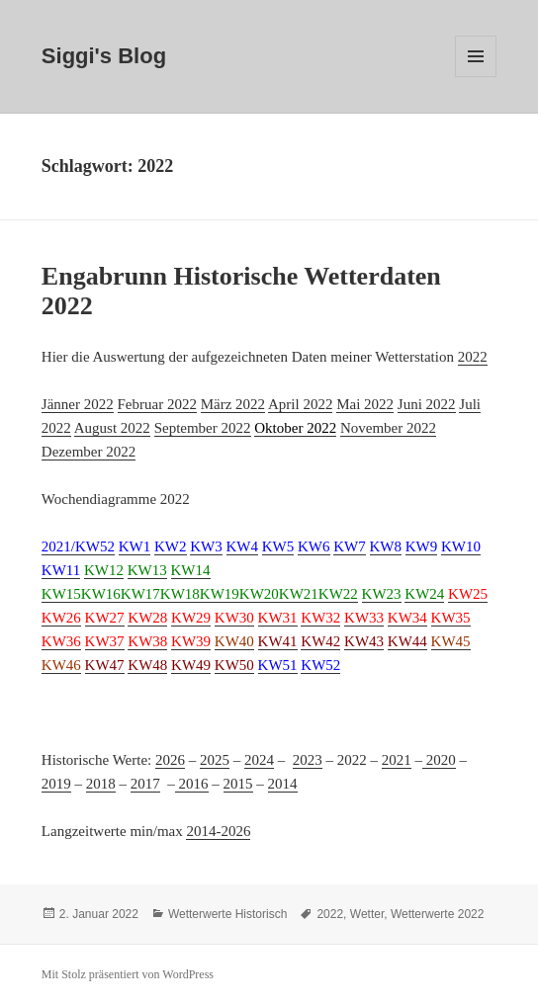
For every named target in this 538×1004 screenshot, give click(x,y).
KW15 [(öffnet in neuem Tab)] (61, 594)
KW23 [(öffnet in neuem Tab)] (382, 594)
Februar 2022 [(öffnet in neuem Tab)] (157, 404)
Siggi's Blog (104, 55)
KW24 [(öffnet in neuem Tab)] (424, 594)
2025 (214, 760)
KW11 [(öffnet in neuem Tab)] (61, 570)
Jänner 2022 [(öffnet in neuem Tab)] (78, 404)
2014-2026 (218, 831)
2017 (145, 784)
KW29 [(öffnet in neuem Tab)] (191, 618)
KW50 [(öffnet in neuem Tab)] (234, 665)
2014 (283, 784)
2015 (238, 784)
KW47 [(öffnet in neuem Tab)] (105, 665)
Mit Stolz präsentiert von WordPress (128, 974)
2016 (192, 784)
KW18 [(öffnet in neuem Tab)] (180, 594)
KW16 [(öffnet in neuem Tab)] (101, 594)
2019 (56, 784)
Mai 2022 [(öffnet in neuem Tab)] (365, 404)
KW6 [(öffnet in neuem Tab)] (314, 546)
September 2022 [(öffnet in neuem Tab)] (202, 428)
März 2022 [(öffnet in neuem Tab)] (233, 404)
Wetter (367, 914)
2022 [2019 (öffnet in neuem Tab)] (473, 357)
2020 (439, 760)
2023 (307, 760)
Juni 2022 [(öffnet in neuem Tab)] (427, 404)
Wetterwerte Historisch (227, 914)
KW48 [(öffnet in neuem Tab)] (147, 665)
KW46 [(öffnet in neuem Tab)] (61, 665)
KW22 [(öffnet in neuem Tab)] (338, 594)
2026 (170, 760)
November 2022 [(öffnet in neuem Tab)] (388, 428)
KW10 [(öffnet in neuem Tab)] (461, 546)
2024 (259, 760)
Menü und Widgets (476, 76)
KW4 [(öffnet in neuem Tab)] (242, 546)
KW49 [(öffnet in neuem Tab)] (191, 665)
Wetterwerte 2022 (438, 914)
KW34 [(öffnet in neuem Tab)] (407, 618)
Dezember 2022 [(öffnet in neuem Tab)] (88, 452)
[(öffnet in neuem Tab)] (295, 428)
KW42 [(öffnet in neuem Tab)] (320, 641)
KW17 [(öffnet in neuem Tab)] (140, 594)
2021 (396, 760)
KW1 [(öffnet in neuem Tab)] (135, 546)
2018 (101, 784)
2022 (329, 914)
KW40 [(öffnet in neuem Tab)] (234, 641)
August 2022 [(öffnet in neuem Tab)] (112, 428)
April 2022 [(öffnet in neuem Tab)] (300, 404)
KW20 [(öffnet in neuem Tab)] (259, 594)
